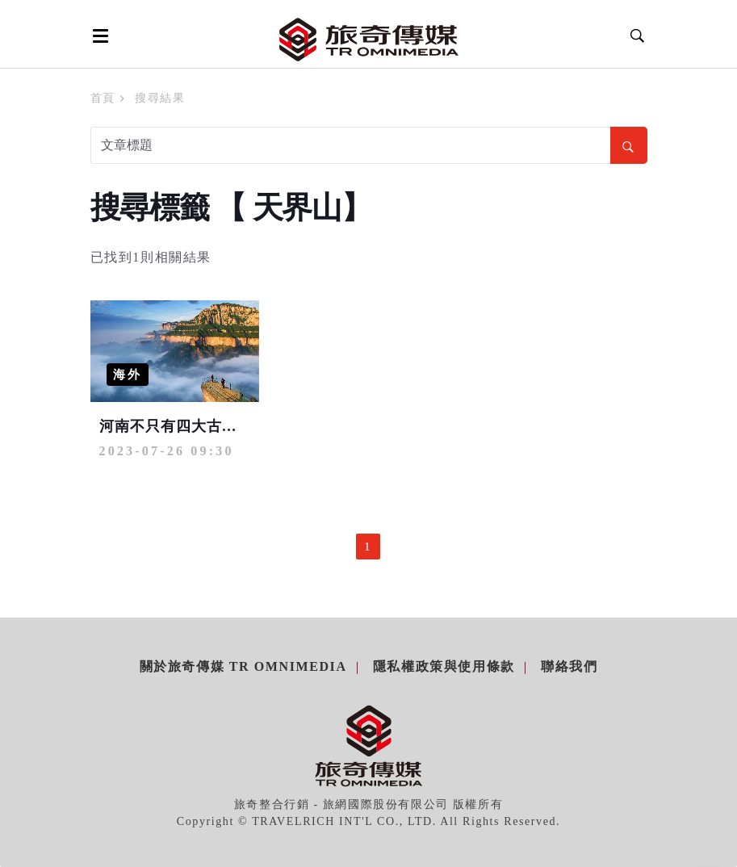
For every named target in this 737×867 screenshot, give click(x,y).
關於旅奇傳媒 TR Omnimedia (243, 666)
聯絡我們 (569, 666)
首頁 (102, 98)
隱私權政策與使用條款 (444, 666)
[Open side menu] (97, 35)
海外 (127, 374)
